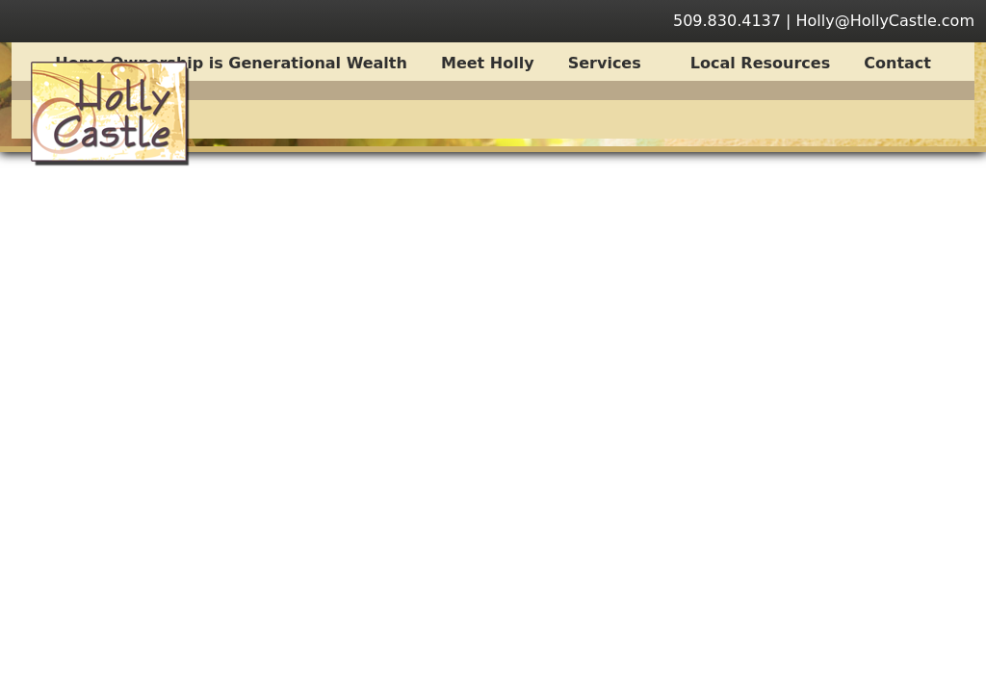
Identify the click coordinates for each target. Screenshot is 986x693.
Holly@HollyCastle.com (885, 21)
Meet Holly (487, 63)
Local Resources (760, 63)
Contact (897, 63)
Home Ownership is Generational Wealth (231, 63)
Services (615, 63)
